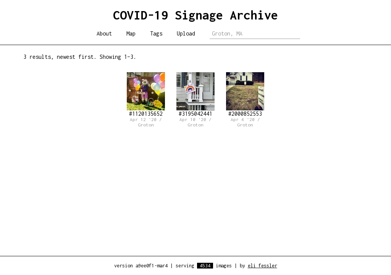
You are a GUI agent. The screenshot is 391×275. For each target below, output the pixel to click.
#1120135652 (146, 94)
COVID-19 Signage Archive (195, 15)
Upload (186, 33)
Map (131, 33)
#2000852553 (245, 94)
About (104, 33)
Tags (156, 33)
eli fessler (262, 266)
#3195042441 (195, 94)
